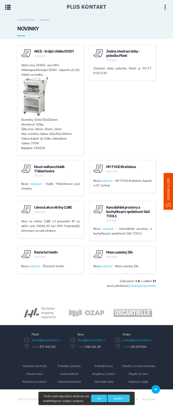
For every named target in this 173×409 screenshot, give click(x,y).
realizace (36, 183)
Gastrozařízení (69, 373)
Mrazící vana (35, 373)
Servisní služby (168, 189)
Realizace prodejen (35, 381)
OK (99, 398)
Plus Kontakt (26, 19)
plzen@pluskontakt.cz (46, 340)
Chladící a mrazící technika (138, 366)
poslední (150, 285)
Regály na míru (138, 373)
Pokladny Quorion (69, 366)
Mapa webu (149, 399)
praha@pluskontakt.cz (137, 340)
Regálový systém (104, 373)
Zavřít (119, 398)
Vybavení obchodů (35, 366)
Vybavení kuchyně (69, 381)
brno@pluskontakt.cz (91, 340)
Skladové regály (138, 381)
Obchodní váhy (103, 381)
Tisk (136, 399)
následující (136, 285)
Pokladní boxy (104, 366)
